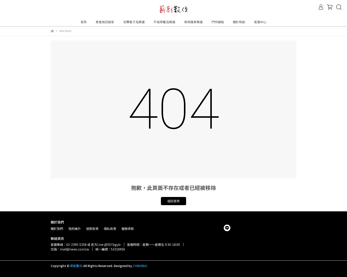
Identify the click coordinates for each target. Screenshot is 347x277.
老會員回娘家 (105, 22)
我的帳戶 (74, 228)
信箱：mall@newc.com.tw (70, 249)
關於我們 (57, 228)
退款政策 (92, 228)
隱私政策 (110, 228)
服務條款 (127, 228)
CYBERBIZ (140, 266)
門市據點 (218, 22)
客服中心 (260, 22)
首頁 (84, 22)
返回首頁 (173, 201)
